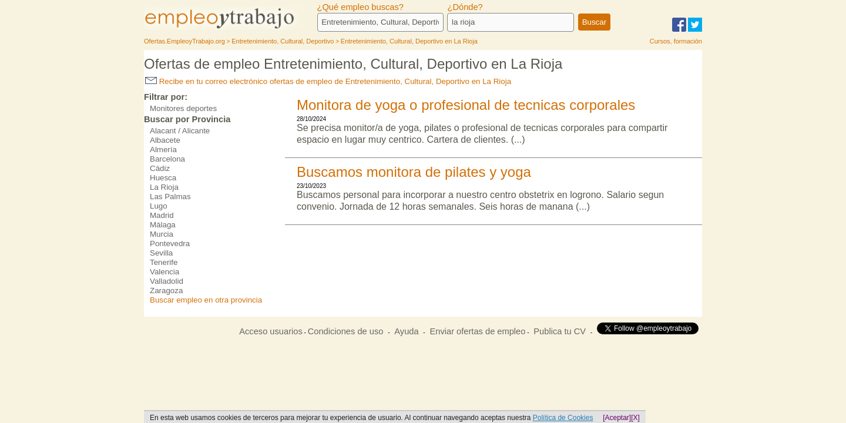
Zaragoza (166, 290)
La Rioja (164, 187)
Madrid (162, 215)
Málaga (163, 224)
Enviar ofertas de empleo (477, 331)
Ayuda (406, 331)
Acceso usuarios (271, 331)
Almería (163, 149)
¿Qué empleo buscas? (360, 7)
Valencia (164, 271)
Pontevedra (170, 243)
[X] (635, 417)
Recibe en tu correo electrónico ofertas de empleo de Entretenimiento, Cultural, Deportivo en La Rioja (328, 81)
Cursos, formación (676, 41)
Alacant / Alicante (180, 130)
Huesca (163, 177)
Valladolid (166, 281)
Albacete (165, 140)
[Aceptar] (617, 417)
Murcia (161, 234)
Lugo (158, 206)
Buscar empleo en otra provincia (206, 300)
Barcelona (167, 159)
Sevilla (161, 253)
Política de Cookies (563, 418)
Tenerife (163, 262)
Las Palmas (170, 196)
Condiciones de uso (346, 331)
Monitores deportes (183, 108)
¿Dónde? (464, 7)
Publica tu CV (559, 331)
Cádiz (160, 168)
